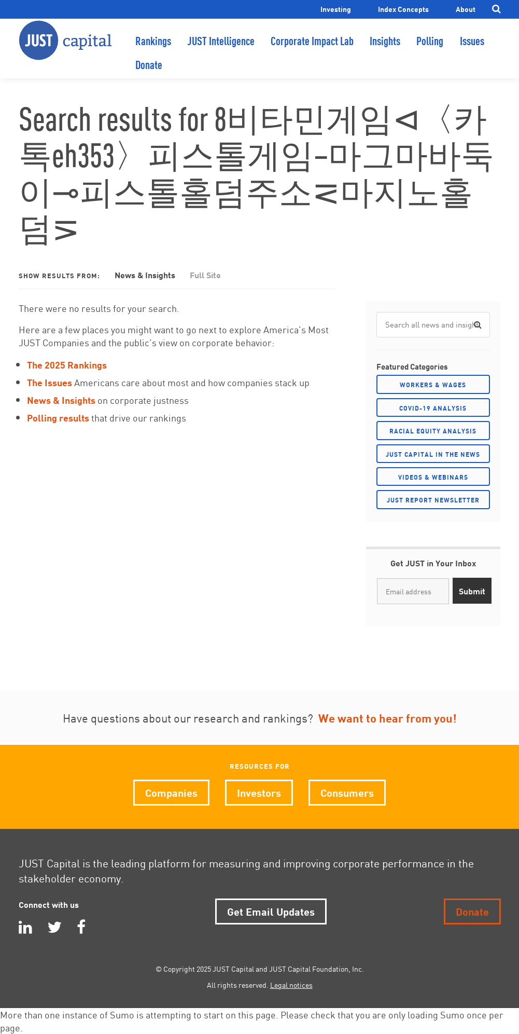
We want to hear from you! (387, 717)
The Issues (49, 381)
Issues (472, 49)
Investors (259, 792)
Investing (335, 8)
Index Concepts (403, 8)
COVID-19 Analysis (433, 407)
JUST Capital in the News (433, 454)
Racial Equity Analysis (432, 430)
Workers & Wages (433, 384)
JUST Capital (65, 49)
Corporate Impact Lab (312, 49)
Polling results (58, 417)
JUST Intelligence (221, 49)
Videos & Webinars (433, 476)
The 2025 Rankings (67, 364)
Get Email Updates (271, 911)
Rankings (153, 49)
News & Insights (145, 274)
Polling (429, 49)
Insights (385, 49)
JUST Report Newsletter (433, 499)
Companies (171, 792)
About (465, 8)
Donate (148, 73)
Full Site (205, 274)
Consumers (347, 792)
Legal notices (291, 984)
